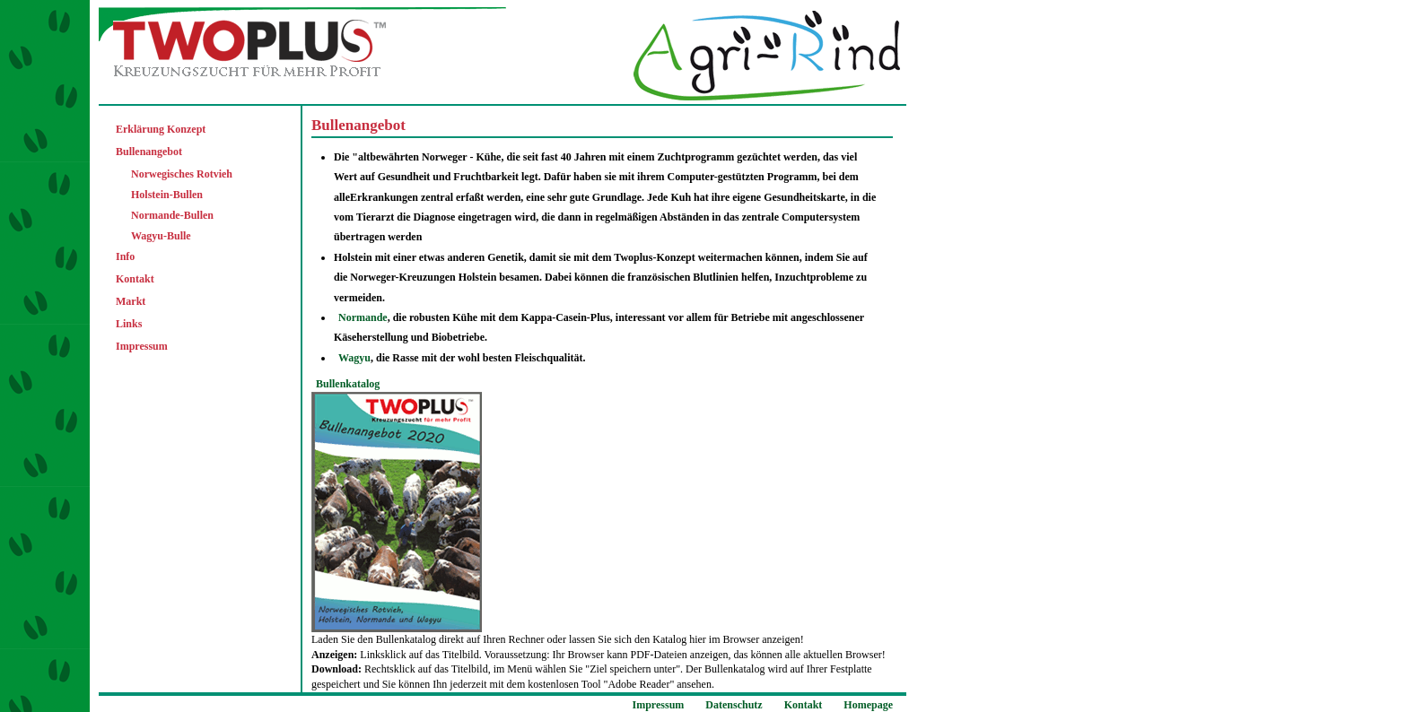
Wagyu (354, 358)
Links (129, 323)
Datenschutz (733, 705)
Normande (363, 317)
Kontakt (135, 279)
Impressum (142, 346)
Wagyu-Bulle (161, 236)
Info (125, 256)
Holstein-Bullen (167, 194)
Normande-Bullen (172, 215)
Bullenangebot (149, 151)
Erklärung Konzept (160, 129)
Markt (130, 301)
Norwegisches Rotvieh (181, 174)
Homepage (868, 705)
